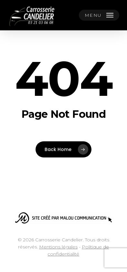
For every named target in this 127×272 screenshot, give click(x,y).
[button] (99, 15)
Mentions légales (58, 247)
